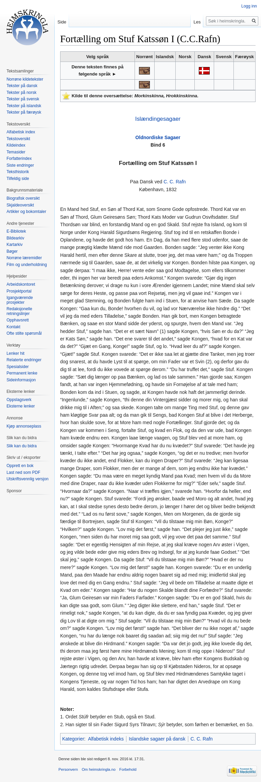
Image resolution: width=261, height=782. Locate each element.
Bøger (12, 251)
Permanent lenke (21, 373)
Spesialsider (17, 366)
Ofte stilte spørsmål (23, 333)
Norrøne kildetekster (24, 79)
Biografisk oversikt (22, 198)
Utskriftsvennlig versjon (27, 479)
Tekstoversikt (18, 138)
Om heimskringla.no (98, 769)
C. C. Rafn (174, 181)
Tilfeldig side (17, 178)
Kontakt (13, 327)
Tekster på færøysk (23, 112)
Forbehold (127, 769)
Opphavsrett (17, 320)
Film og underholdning (26, 264)
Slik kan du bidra (21, 446)
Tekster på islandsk (23, 105)
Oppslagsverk (18, 399)
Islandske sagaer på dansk (157, 739)
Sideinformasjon (21, 380)
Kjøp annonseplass (23, 426)
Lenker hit (15, 353)
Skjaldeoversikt (20, 205)
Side (61, 21)
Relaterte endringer (23, 359)
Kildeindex (15, 145)
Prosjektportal (18, 291)
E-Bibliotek (16, 231)
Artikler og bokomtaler (26, 211)
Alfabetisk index (20, 132)
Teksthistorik (17, 171)
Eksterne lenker (20, 406)
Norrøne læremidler (24, 257)
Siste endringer (20, 165)
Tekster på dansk (21, 85)
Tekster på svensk (22, 99)
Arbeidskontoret (20, 284)
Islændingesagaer (157, 119)
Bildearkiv (15, 238)
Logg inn (249, 6)
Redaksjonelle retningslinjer (19, 311)
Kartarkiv (14, 244)
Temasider (15, 152)
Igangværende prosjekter (19, 300)
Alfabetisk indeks (106, 739)
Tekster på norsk (21, 92)
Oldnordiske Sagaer (157, 137)
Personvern (68, 769)
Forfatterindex (19, 158)
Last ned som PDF (23, 472)
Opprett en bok (19, 465)
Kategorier (73, 739)
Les (197, 21)
